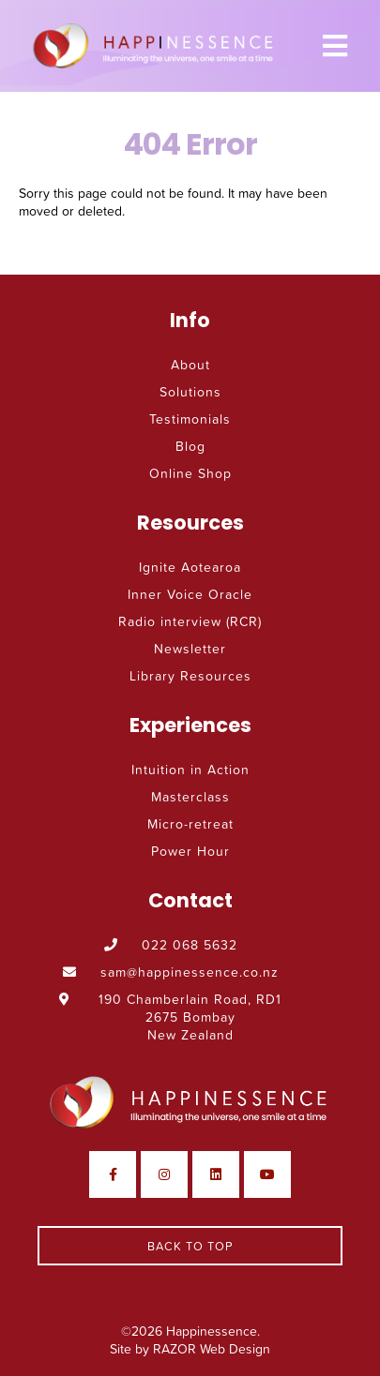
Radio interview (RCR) (190, 621)
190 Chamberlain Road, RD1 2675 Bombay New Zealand (170, 1016)
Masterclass (190, 796)
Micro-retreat (190, 823)
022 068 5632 (170, 944)
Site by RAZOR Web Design (190, 1348)
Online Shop (190, 473)
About (190, 364)
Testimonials (190, 418)
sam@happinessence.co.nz (171, 971)
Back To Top (190, 1245)
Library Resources (190, 675)
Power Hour (190, 851)
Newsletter (190, 648)
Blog (190, 446)
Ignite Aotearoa (190, 567)
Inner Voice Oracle (190, 594)
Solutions (190, 391)
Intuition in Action (190, 769)
